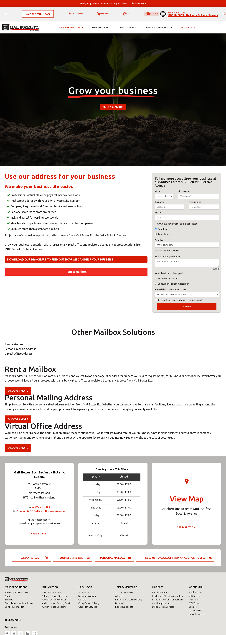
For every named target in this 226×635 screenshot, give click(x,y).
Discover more (18, 390)
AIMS (7, 596)
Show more (13, 619)
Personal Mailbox (112, 557)
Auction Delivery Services (54, 599)
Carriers (82, 599)
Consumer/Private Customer (173, 283)
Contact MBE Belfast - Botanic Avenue (41, 511)
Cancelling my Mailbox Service (19, 603)
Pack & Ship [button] (128, 23)
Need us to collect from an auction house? (175, 557)
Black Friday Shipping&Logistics (167, 596)
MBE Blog (194, 603)
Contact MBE (195, 610)
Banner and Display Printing (128, 599)
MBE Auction (50, 586)
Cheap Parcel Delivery (88, 603)
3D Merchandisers (124, 592)
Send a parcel (29, 557)
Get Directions (187, 527)
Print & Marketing (126, 586)
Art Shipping (84, 592)
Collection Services (87, 607)
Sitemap (193, 607)
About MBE (196, 586)
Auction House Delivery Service (57, 603)
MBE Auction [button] (101, 23)
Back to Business (160, 592)
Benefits (9, 599)
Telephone (164, 234)
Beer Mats (120, 603)
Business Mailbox (71, 557)
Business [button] (188, 23)
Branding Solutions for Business (167, 599)
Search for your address (168, 250)
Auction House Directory (54, 607)
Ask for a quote (145, 11)
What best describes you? (169, 273)
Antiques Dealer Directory (54, 596)
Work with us (195, 592)
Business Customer (168, 278)
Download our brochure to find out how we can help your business (60, 259)
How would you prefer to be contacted (176, 223)
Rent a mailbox (113, 107)
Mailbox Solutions (16, 586)
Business (157, 586)
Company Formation (14, 607)
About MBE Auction (51, 592)
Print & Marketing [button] (159, 23)
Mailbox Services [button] (71, 23)
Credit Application (161, 603)
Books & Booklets (124, 607)
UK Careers (194, 596)
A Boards (119, 596)
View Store (38, 533)
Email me (163, 229)
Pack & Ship (85, 586)
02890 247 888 (41, 506)
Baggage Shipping (87, 596)
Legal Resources (197, 614)
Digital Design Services (163, 607)
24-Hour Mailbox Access (16, 592)
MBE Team (194, 599)
